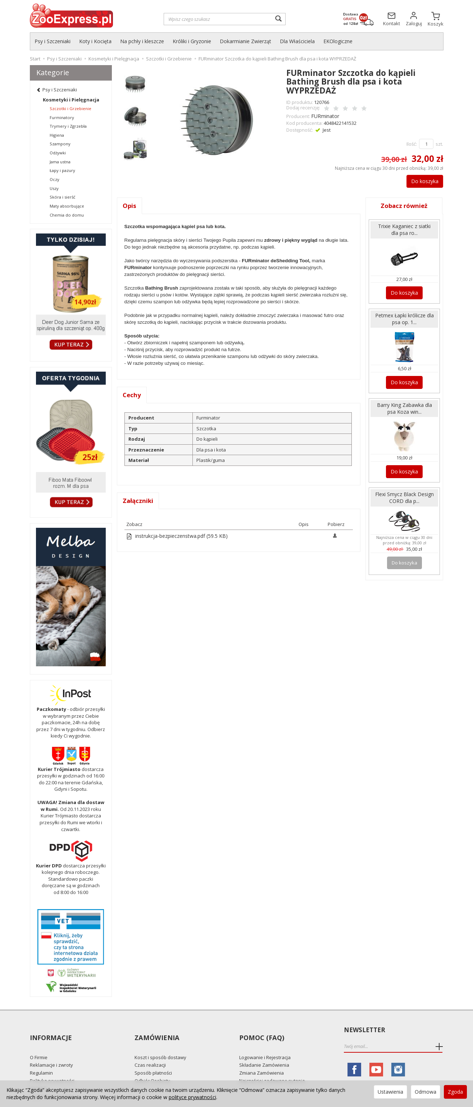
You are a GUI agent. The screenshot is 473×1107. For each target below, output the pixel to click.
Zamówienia (156, 1030)
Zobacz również (404, 204)
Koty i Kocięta (95, 41)
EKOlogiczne (338, 41)
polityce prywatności (192, 1097)
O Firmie (38, 1044)
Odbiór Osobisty (152, 1067)
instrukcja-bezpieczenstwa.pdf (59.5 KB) (173, 536)
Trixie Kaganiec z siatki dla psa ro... (404, 228)
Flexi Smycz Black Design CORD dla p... (404, 491)
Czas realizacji (150, 1052)
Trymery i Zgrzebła (68, 126)
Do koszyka (421, 180)
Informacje (50, 1030)
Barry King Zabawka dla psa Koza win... (404, 403)
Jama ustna (60, 161)
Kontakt (38, 1075)
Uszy (54, 188)
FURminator (323, 115)
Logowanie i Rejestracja (265, 1044)
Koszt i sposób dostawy (160, 1044)
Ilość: (411, 143)
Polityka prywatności (52, 1067)
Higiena (57, 135)
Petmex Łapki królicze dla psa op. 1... (404, 315)
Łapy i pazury (62, 170)
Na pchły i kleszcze (142, 41)
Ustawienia (390, 1091)
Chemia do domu (67, 215)
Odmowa (425, 1091)
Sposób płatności (153, 1060)
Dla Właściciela (297, 41)
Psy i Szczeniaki (53, 41)
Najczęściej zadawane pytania (272, 1067)
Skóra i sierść (62, 197)
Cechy (132, 394)
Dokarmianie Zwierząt (245, 41)
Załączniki (139, 501)
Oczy (54, 179)
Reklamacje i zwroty (51, 1052)
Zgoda (455, 1091)
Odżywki (58, 152)
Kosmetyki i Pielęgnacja (71, 99)
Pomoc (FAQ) (260, 1030)
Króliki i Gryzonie (192, 41)
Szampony (60, 143)
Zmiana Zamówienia (261, 1060)
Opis (130, 204)
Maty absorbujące (67, 206)
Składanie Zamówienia (264, 1052)
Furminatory (62, 117)
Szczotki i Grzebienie (70, 108)
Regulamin (41, 1060)
